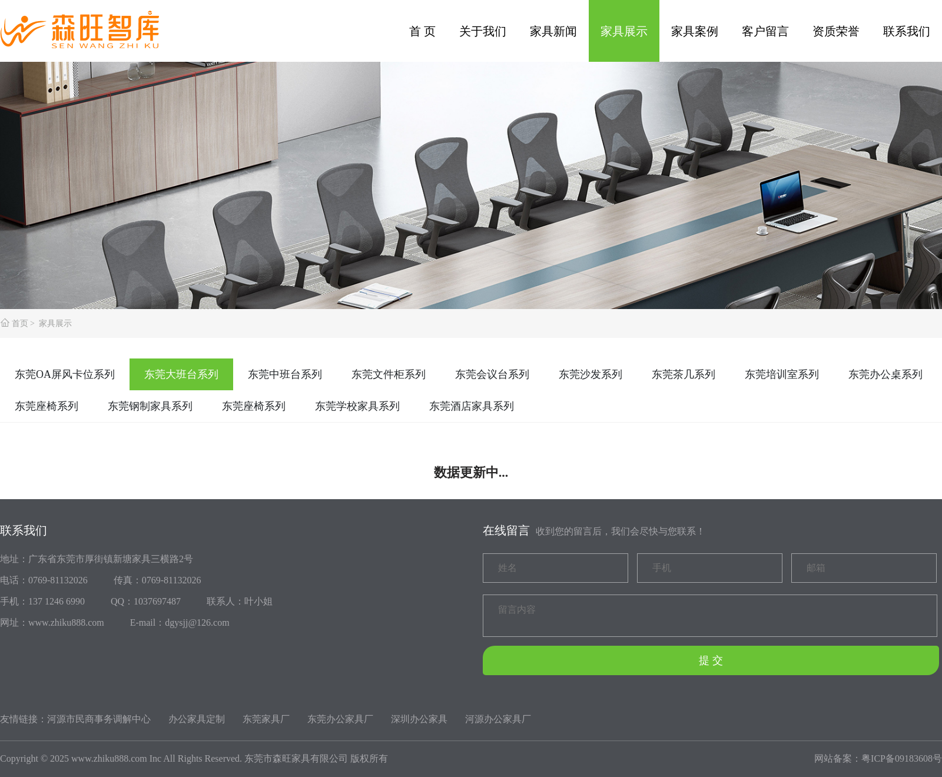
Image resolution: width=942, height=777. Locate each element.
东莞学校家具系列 (357, 406)
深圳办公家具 (419, 719)
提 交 (711, 660)
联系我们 (906, 31)
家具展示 (624, 31)
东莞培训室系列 (782, 374)
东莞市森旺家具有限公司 (296, 758)
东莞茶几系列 (683, 374)
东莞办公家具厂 (340, 719)
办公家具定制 (196, 719)
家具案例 (694, 31)
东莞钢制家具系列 (150, 406)
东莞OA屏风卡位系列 (65, 374)
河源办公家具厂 (498, 719)
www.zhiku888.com (109, 758)
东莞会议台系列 (492, 374)
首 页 (422, 31)
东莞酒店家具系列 (471, 406)
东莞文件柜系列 (388, 374)
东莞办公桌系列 (885, 374)
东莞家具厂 (266, 719)
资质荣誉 (836, 31)
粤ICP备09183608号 (901, 758)
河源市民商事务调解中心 (99, 719)
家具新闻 (553, 31)
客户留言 (765, 31)
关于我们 (482, 31)
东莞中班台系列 (285, 374)
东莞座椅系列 (46, 406)
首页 (20, 323)
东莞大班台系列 (181, 374)
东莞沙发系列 (590, 374)
